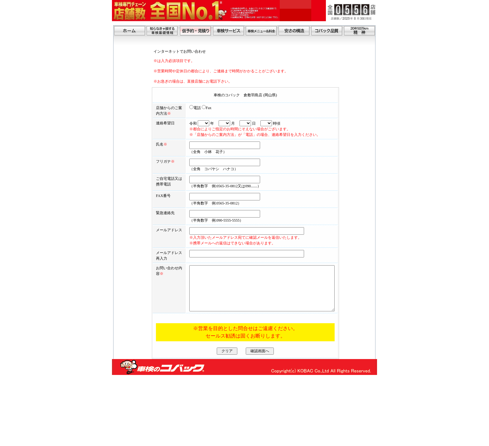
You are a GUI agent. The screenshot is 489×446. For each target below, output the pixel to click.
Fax (191, 108)
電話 (180, 108)
